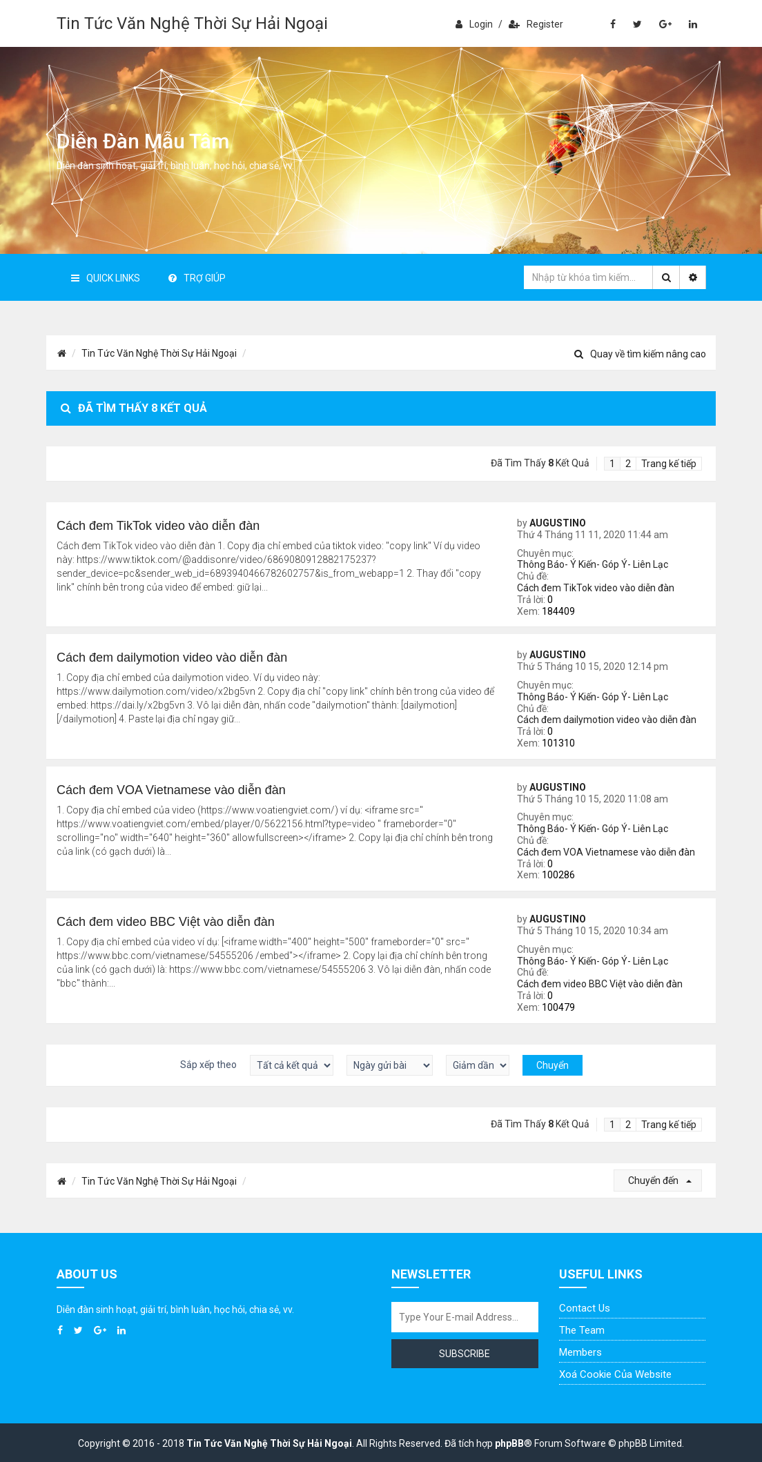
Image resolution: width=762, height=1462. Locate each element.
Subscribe (464, 1353)
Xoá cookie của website (615, 1374)
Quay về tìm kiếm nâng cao (640, 353)
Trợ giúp (197, 278)
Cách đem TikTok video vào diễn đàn (595, 587)
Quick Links (105, 278)
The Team (582, 1330)
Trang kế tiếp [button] (668, 463)
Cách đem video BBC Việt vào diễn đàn (600, 983)
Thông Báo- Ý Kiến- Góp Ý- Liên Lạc (592, 564)
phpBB (509, 1443)
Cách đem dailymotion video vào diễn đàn (606, 719)
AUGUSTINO (557, 523)
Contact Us (584, 1308)
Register (536, 24)
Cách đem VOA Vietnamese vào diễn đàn (606, 852)
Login (474, 24)
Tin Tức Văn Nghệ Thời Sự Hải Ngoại (192, 23)
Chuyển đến (660, 1180)
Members (580, 1352)
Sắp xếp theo (208, 1064)
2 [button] (628, 463)
